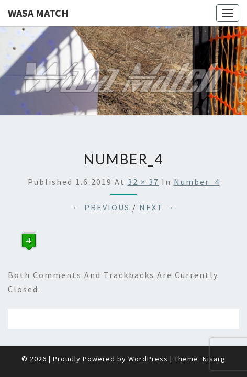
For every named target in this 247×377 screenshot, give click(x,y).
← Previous (101, 181)
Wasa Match (38, 12)
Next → (157, 181)
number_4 (197, 155)
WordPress (148, 332)
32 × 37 (143, 155)
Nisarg (214, 332)
